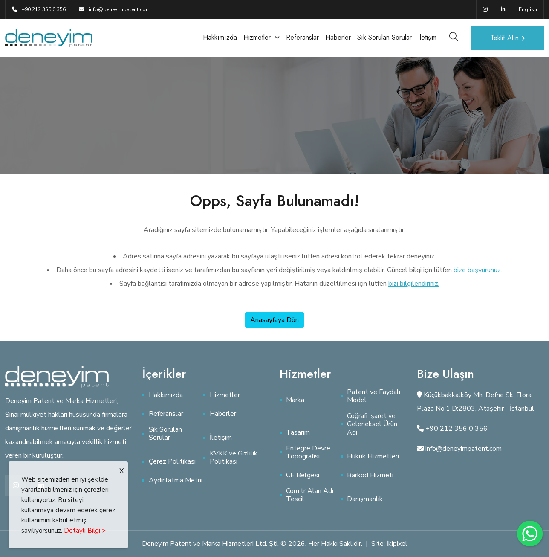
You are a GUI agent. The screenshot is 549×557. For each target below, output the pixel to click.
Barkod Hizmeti (370, 475)
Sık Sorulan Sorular (384, 37)
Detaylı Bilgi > (85, 530)
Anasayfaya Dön (274, 320)
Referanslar (302, 37)
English (528, 9)
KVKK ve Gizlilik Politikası (233, 458)
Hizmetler (257, 37)
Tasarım (298, 433)
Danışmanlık (365, 499)
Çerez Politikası (172, 462)
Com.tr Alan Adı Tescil (309, 495)
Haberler (338, 37)
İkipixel (397, 543)
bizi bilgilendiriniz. (413, 283)
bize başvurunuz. (478, 270)
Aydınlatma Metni (175, 480)
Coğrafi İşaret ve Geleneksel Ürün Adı (372, 424)
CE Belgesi (302, 475)
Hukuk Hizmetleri (373, 457)
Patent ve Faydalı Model (373, 396)
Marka (295, 400)
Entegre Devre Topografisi (308, 452)
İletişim (427, 37)
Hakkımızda (220, 37)
